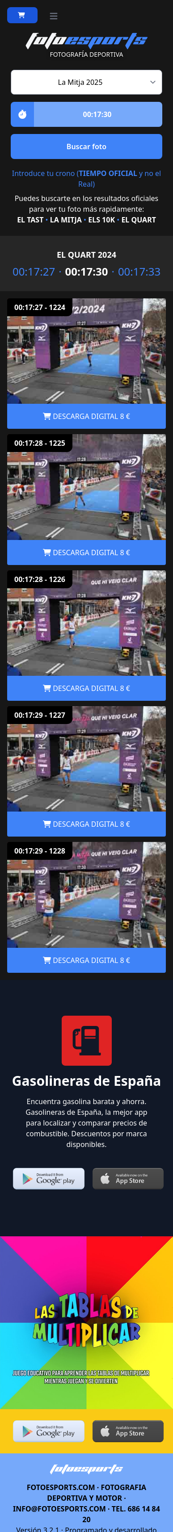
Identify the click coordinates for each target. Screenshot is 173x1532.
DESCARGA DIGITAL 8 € (86, 416)
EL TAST (30, 220)
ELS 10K (101, 220)
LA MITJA (66, 220)
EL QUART (138, 220)
